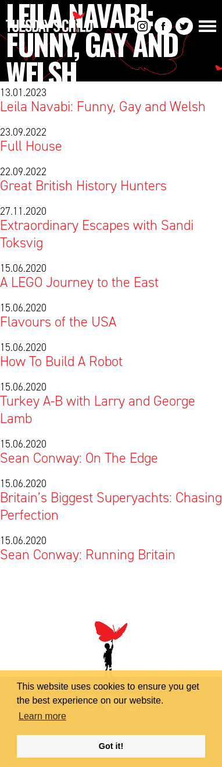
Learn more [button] (42, 716)
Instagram (142, 26)
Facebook (163, 26)
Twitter (184, 26)
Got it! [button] (111, 746)
